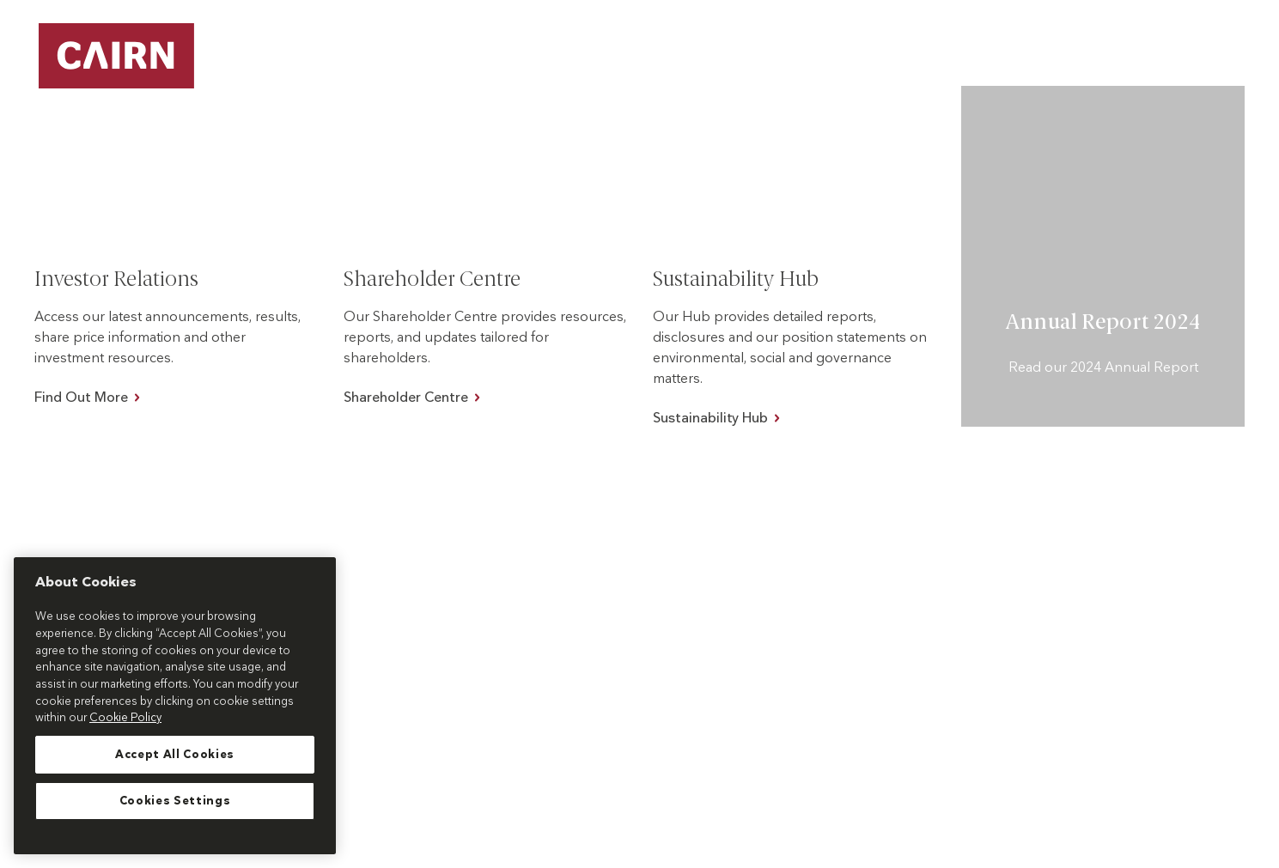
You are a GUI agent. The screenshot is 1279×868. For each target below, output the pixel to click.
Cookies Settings (175, 801)
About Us (823, 68)
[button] (749, 68)
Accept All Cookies (174, 755)
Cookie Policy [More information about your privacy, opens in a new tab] (125, 718)
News (1244, 34)
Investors (1204, 68)
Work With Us (1078, 68)
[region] (175, 705)
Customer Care (1153, 34)
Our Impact (943, 68)
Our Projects (699, 68)
